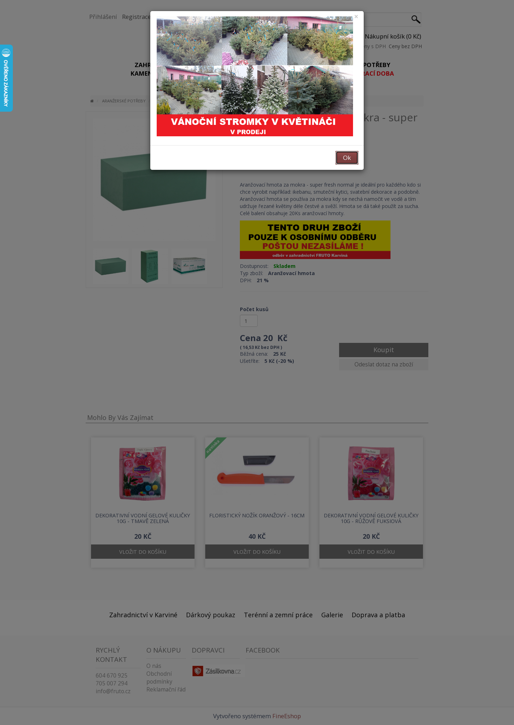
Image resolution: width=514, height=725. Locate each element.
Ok (347, 157)
